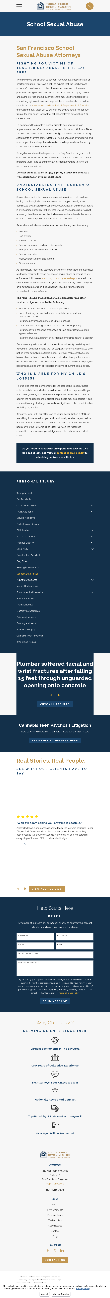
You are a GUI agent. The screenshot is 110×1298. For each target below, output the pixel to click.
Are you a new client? (28, 954)
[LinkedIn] (62, 1250)
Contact (55, 1231)
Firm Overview (55, 1209)
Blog (55, 1236)
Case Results (55, 1225)
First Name (23, 935)
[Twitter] (55, 1250)
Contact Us (55, 1260)
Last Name (62, 935)
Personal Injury (55, 1215)
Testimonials (55, 1220)
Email (59, 944)
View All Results (55, 704)
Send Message (55, 1001)
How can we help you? (28, 963)
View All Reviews (47, 888)
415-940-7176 (55, 1189)
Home (55, 1204)
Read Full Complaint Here (55, 740)
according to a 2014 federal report (60, 278)
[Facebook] (48, 1250)
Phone (21, 944)
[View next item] (59, 695)
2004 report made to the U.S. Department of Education (61, 105)
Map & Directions (55, 1183)
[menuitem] (55, 493)
